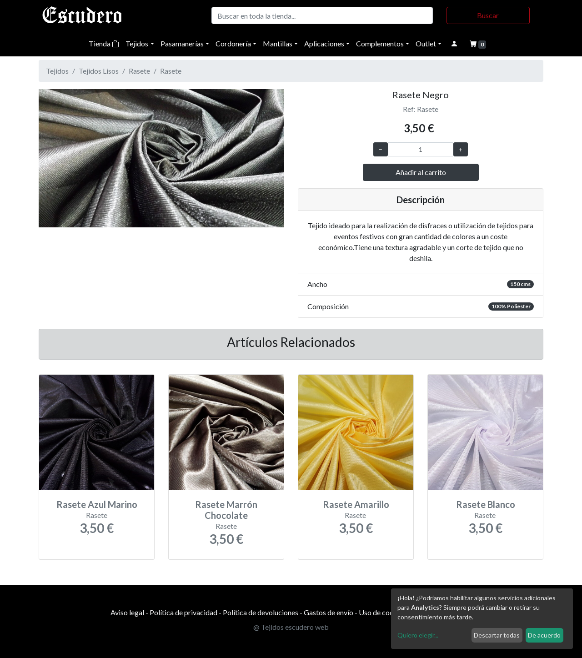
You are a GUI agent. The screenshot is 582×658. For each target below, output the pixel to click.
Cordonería (233, 43)
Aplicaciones (324, 43)
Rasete (139, 70)
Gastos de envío (328, 612)
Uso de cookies (382, 612)
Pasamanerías (182, 43)
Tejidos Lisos (99, 70)
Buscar (488, 15)
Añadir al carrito (421, 172)
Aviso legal (127, 612)
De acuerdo (544, 635)
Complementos (380, 43)
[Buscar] (322, 15)
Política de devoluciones (260, 612)
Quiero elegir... (417, 635)
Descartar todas (497, 635)
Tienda (104, 43)
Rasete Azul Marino (96, 504)
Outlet (426, 43)
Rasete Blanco (485, 504)
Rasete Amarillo (356, 504)
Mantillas (277, 43)
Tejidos (136, 43)
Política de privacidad (183, 612)
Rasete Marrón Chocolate (226, 510)
